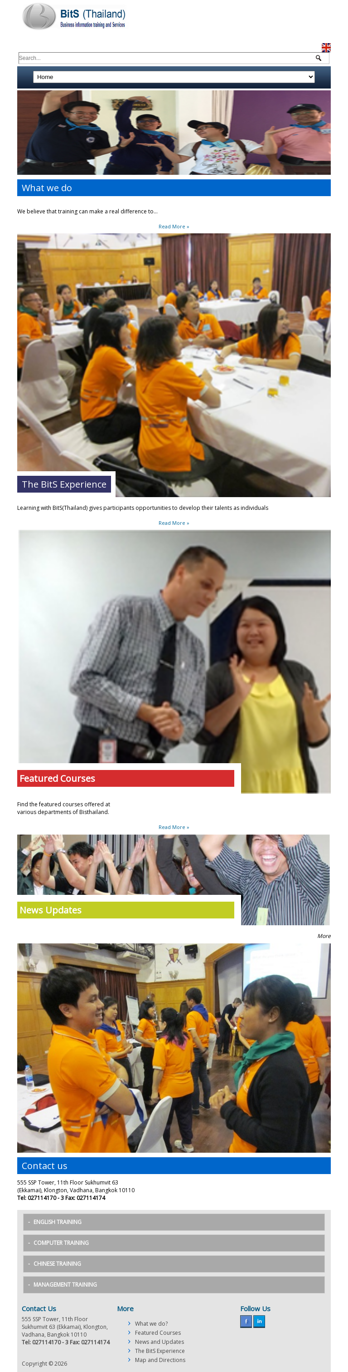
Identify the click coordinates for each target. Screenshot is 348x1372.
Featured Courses (158, 1333)
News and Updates (159, 1342)
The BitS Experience (160, 1351)
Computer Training (61, 1243)
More (324, 936)
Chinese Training (57, 1264)
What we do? (151, 1324)
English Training (58, 1222)
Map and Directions (160, 1360)
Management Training (65, 1284)
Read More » (174, 226)
